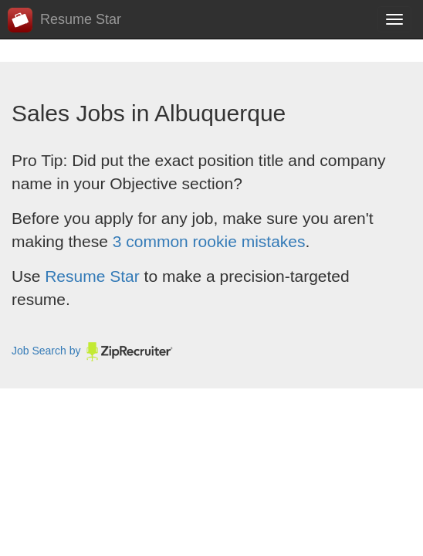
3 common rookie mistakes (209, 241)
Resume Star (64, 20)
